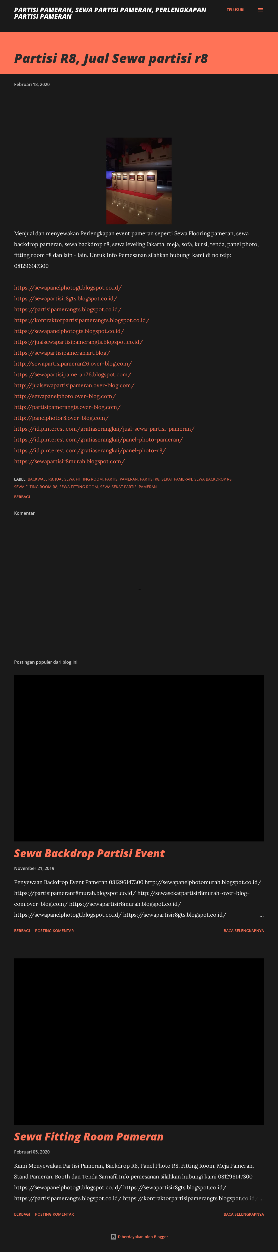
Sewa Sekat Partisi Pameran (128, 486)
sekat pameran (177, 479)
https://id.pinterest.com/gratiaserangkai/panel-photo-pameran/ (98, 439)
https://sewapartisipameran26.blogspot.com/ (72, 374)
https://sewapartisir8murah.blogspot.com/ (69, 461)
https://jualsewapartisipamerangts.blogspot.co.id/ (78, 341)
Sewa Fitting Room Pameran (89, 1136)
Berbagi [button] (22, 496)
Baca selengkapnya (244, 930)
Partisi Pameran (121, 479)
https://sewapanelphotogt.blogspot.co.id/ (68, 287)
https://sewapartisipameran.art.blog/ (62, 352)
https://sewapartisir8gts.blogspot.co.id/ (65, 298)
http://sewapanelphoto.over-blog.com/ (65, 396)
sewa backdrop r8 (213, 479)
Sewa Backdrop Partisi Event (89, 853)
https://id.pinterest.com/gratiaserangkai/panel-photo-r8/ (90, 450)
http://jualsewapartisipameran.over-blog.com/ (74, 385)
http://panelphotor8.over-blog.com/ (61, 417)
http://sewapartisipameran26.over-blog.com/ (73, 363)
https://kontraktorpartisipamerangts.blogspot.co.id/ (82, 320)
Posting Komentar (54, 930)
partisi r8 (149, 479)
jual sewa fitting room (79, 479)
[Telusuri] (235, 10)
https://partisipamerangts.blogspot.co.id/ (68, 309)
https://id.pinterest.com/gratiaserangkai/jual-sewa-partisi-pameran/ (104, 428)
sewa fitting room (78, 486)
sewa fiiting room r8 (35, 486)
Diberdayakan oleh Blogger (139, 1236)
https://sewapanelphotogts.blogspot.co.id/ (69, 331)
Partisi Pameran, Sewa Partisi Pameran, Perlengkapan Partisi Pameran (110, 13)
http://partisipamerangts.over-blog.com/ (67, 406)
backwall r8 (40, 479)
